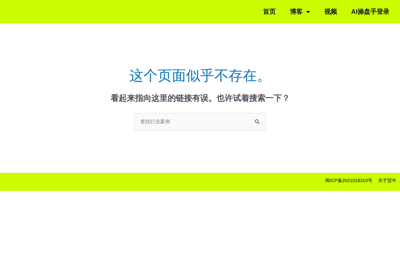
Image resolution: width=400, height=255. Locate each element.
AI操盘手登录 (370, 11)
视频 (330, 11)
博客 (300, 11)
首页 (269, 11)
